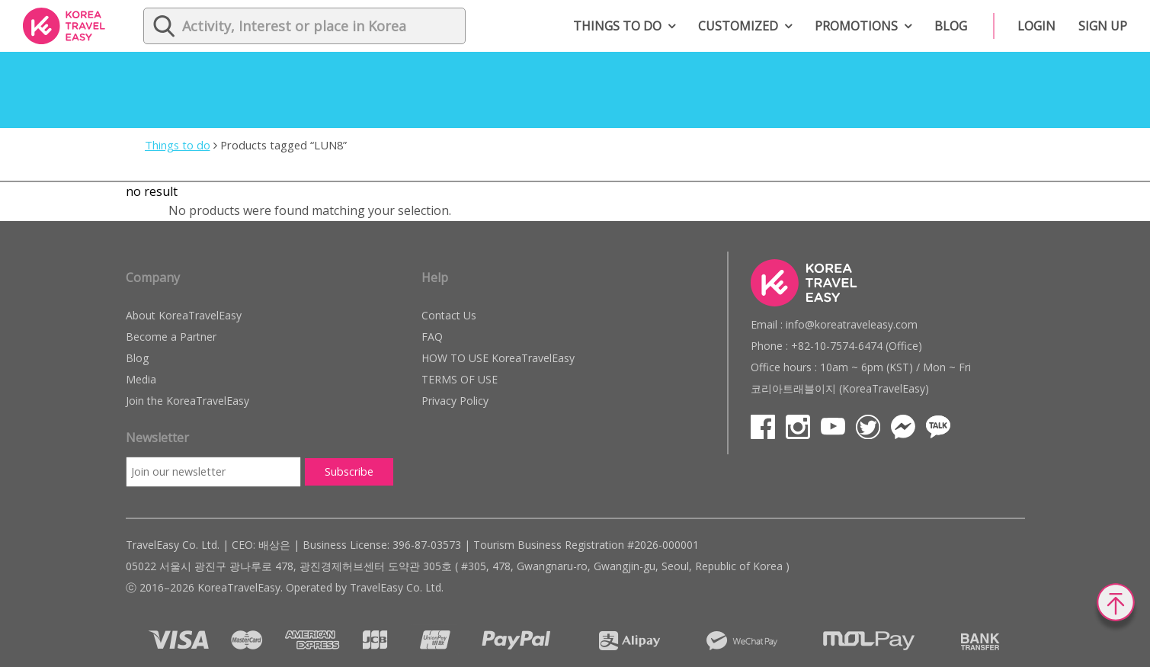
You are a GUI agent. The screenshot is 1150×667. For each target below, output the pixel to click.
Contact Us (448, 315)
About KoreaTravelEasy (184, 315)
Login (1036, 26)
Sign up (1102, 26)
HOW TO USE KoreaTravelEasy (498, 358)
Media (141, 379)
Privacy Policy (455, 400)
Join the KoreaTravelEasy (187, 400)
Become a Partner (171, 336)
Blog (950, 26)
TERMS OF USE (459, 379)
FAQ (432, 336)
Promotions (856, 26)
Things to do (617, 26)
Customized (738, 26)
